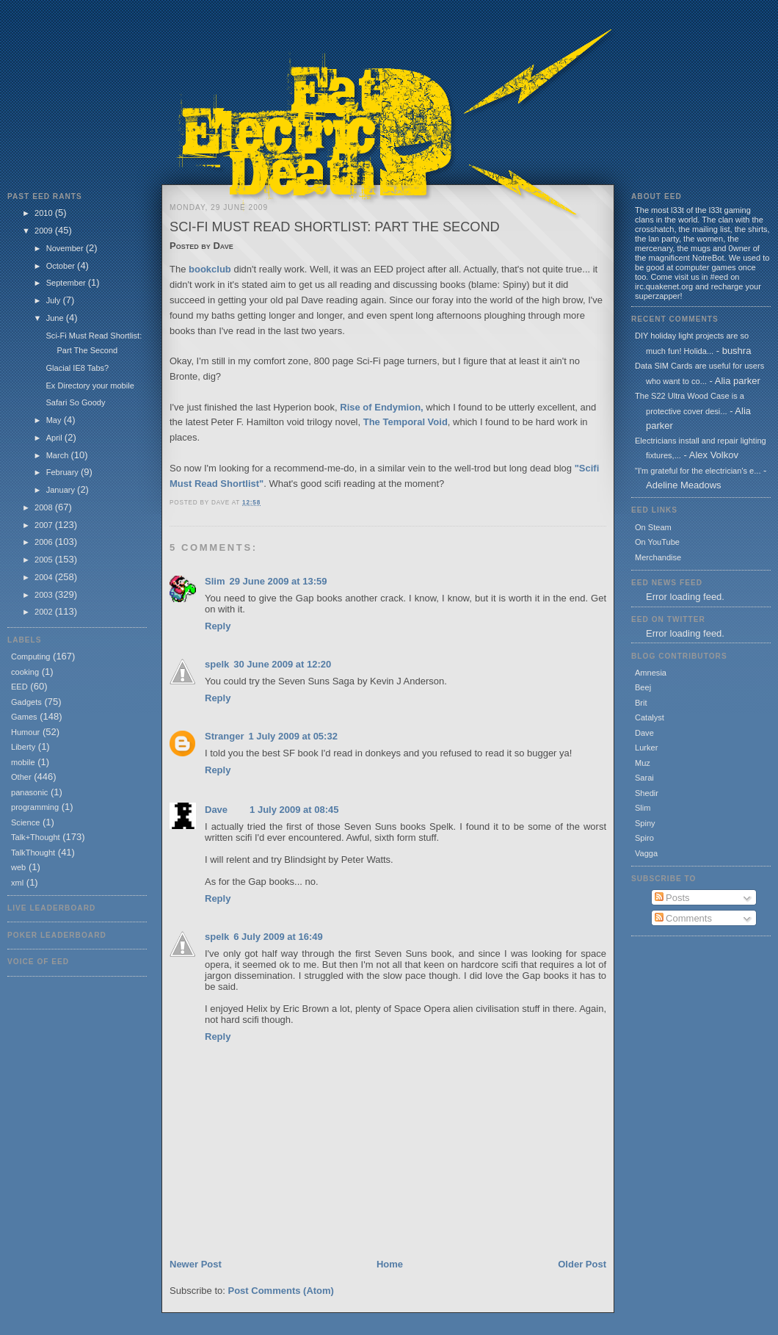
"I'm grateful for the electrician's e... (697, 470)
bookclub (210, 269)
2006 (44, 542)
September (67, 282)
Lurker (646, 747)
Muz (642, 763)
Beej (643, 687)
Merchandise (658, 557)
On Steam (653, 527)
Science (25, 822)
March (58, 455)
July (54, 300)
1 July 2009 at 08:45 (294, 809)
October (61, 265)
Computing (30, 656)
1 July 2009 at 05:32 (292, 736)
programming (35, 807)
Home (390, 1264)
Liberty (23, 746)
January (61, 489)
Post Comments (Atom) (281, 1290)
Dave (216, 809)
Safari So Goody (75, 402)
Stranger (224, 736)
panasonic (29, 792)
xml (17, 882)
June (56, 318)
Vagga (646, 853)
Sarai (644, 777)
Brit (641, 702)
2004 (44, 577)
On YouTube (657, 542)
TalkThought (33, 852)
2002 (44, 611)
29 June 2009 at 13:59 (278, 581)
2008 (44, 507)
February (63, 472)
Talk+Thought (35, 837)
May (55, 420)
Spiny (645, 823)
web (18, 867)
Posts (672, 897)
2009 (44, 230)
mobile (23, 762)
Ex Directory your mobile (90, 385)
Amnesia (650, 672)
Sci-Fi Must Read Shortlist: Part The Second (335, 227)
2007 (44, 525)
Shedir (646, 793)
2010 (44, 213)
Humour (25, 732)
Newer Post (196, 1264)
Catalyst (649, 717)
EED (19, 686)
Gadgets (26, 702)
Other (21, 777)
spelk (217, 664)
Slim (215, 581)
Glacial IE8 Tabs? (77, 367)
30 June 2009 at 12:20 (282, 664)
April (55, 437)
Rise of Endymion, (381, 407)
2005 (44, 559)
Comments (683, 918)
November (66, 248)
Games (24, 716)
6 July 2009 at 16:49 (277, 936)
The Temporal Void (405, 421)
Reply (217, 626)
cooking (25, 672)
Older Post (582, 1264)
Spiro (644, 837)
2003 (44, 594)
